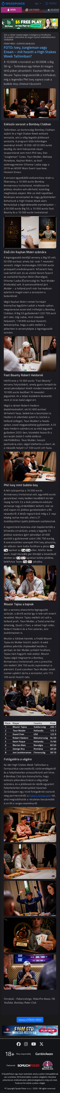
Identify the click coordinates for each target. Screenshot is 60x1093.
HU (37, 4)
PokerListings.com (40, 796)
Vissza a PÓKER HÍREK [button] (30, 1019)
